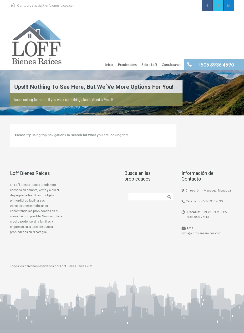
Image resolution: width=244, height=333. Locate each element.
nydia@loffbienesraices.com (54, 5)
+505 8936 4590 (212, 201)
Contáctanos (171, 64)
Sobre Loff (149, 64)
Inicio (109, 64)
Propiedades (127, 64)
